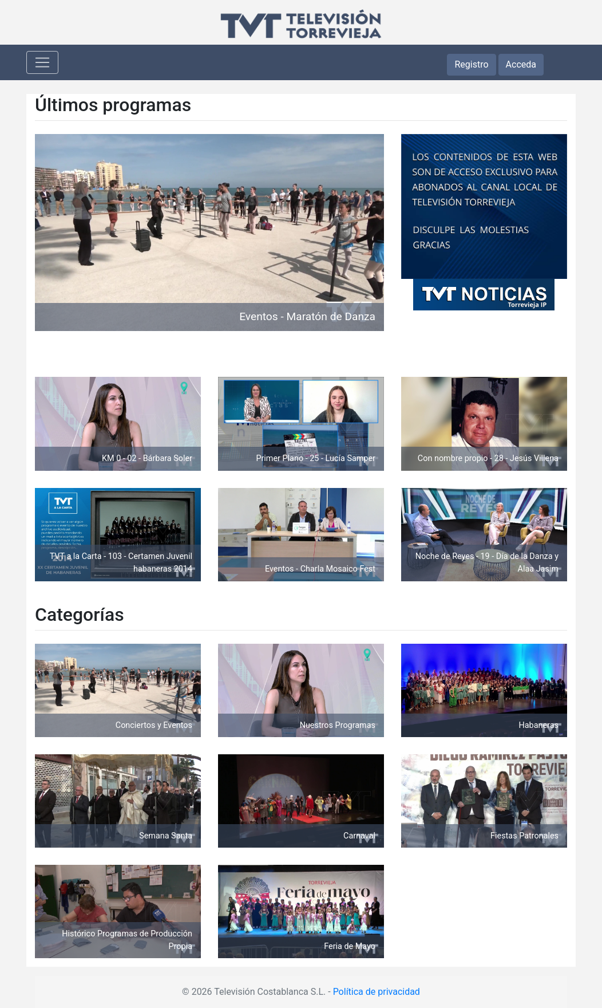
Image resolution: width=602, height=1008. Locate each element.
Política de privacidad (376, 991)
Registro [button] (471, 64)
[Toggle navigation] (42, 62)
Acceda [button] (521, 64)
